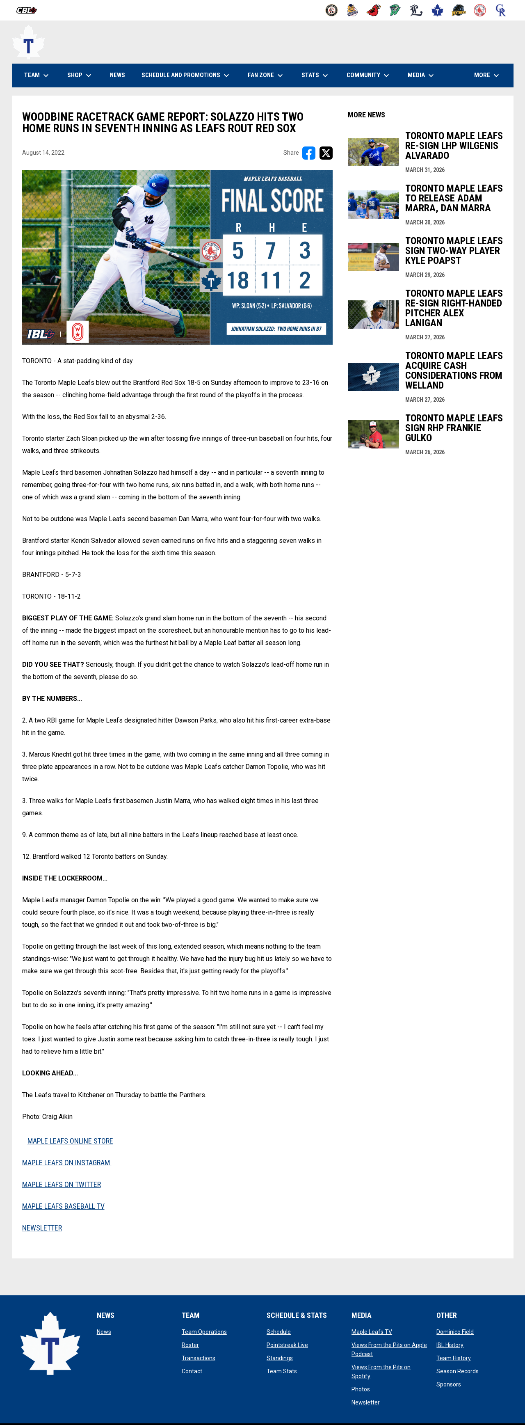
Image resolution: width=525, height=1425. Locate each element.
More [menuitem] (487, 75)
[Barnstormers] (331, 10)
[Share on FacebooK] (308, 153)
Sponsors (448, 1384)
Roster (190, 1345)
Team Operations (204, 1332)
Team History (453, 1358)
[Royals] (501, 10)
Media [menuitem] (422, 75)
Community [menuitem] (369, 75)
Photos (361, 1389)
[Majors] (416, 10)
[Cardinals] (373, 10)
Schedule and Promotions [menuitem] (186, 75)
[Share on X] (326, 153)
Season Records (457, 1371)
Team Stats (282, 1371)
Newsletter (366, 1402)
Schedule (279, 1332)
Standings (280, 1358)
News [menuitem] (117, 75)
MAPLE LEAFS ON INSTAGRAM (67, 1162)
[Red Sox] (480, 10)
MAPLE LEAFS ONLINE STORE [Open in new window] (70, 1141)
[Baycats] (353, 10)
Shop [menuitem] (83, 75)
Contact (192, 1371)
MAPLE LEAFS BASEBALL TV (63, 1206)
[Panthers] (458, 10)
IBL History (449, 1345)
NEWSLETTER (42, 1228)
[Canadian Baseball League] (29, 10)
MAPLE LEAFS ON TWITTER (61, 1184)
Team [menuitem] (37, 75)
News (104, 1332)
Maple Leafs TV (372, 1332)
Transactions (198, 1358)
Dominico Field (455, 1332)
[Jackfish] (395, 10)
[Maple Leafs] (437, 10)
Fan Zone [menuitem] (266, 75)
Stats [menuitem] (315, 75)
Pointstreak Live (287, 1345)
